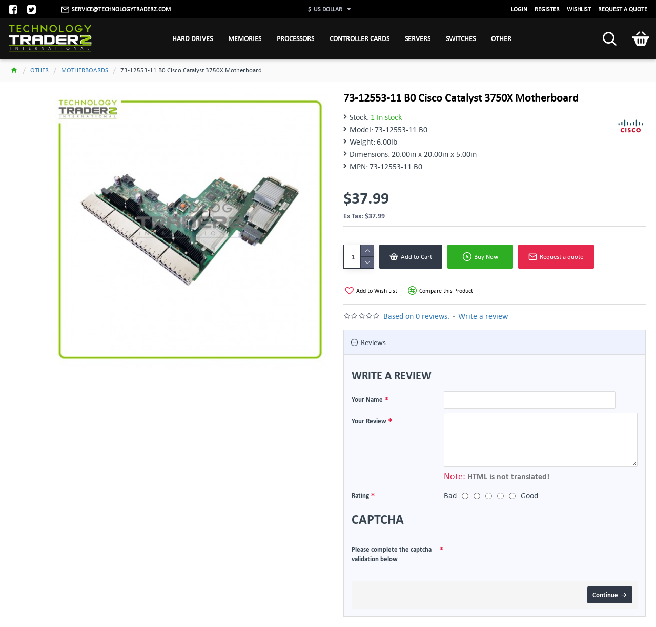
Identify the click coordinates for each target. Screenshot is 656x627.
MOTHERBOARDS (84, 70)
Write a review (483, 315)
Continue (605, 594)
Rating (360, 495)
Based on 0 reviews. (416, 315)
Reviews (373, 342)
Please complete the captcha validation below (392, 554)
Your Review (369, 421)
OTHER (39, 70)
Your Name (367, 399)
